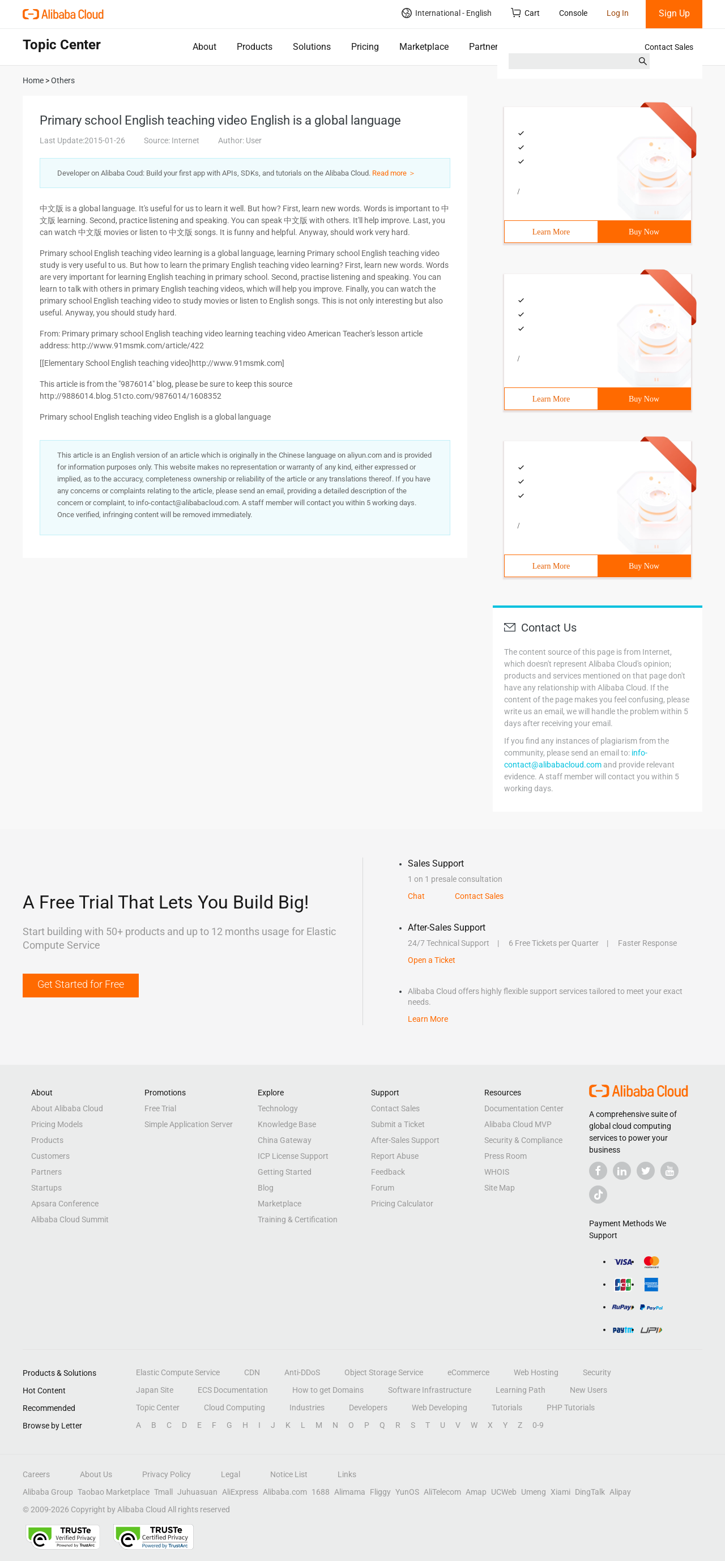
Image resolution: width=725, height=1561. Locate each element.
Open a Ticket (431, 960)
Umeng (533, 1491)
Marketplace (424, 46)
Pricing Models (57, 1124)
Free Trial (160, 1108)
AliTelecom (442, 1491)
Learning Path (520, 1389)
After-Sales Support (405, 1140)
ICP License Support (293, 1156)
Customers (50, 1156)
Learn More (551, 232)
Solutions (312, 46)
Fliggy (380, 1491)
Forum (382, 1187)
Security (597, 1372)
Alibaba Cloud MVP (518, 1124)
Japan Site (154, 1389)
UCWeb (504, 1491)
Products (254, 46)
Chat (416, 896)
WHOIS (496, 1171)
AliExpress (240, 1491)
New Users (588, 1389)
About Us (96, 1474)
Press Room (505, 1156)
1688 (321, 1491)
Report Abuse (395, 1156)
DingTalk (590, 1491)
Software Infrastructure (429, 1389)
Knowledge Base (287, 1124)
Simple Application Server (188, 1124)
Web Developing (439, 1407)
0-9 (538, 1425)
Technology (278, 1108)
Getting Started (285, 1171)
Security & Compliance (523, 1140)
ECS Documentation (233, 1389)
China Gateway (285, 1140)
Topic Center (158, 1407)
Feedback (388, 1171)
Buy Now (644, 232)
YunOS (407, 1491)
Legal (230, 1474)
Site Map (499, 1187)
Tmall (163, 1491)
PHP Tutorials (571, 1407)
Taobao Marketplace (114, 1491)
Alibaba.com (285, 1491)
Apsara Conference (65, 1203)
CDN (252, 1372)
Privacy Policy (166, 1474)
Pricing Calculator (402, 1203)
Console (573, 13)
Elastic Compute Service (178, 1372)
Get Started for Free (80, 984)
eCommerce (468, 1372)
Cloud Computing (234, 1407)
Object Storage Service (383, 1372)
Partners (485, 46)
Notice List (289, 1474)
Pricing (365, 46)
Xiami (560, 1491)
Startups (46, 1187)
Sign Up (674, 13)
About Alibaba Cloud (67, 1108)
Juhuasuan (197, 1491)
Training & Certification (298, 1219)
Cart (525, 13)
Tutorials (507, 1407)
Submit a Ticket (398, 1124)
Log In (618, 13)
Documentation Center (524, 1108)
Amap (476, 1491)
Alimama (349, 1491)
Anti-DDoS (302, 1372)
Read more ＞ (394, 173)
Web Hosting (536, 1372)
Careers (36, 1474)
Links (347, 1474)
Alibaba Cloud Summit (70, 1219)
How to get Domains (328, 1389)
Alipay (620, 1491)
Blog (266, 1187)
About (204, 46)
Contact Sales (669, 47)
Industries (307, 1407)
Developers (368, 1407)
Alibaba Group (48, 1491)
